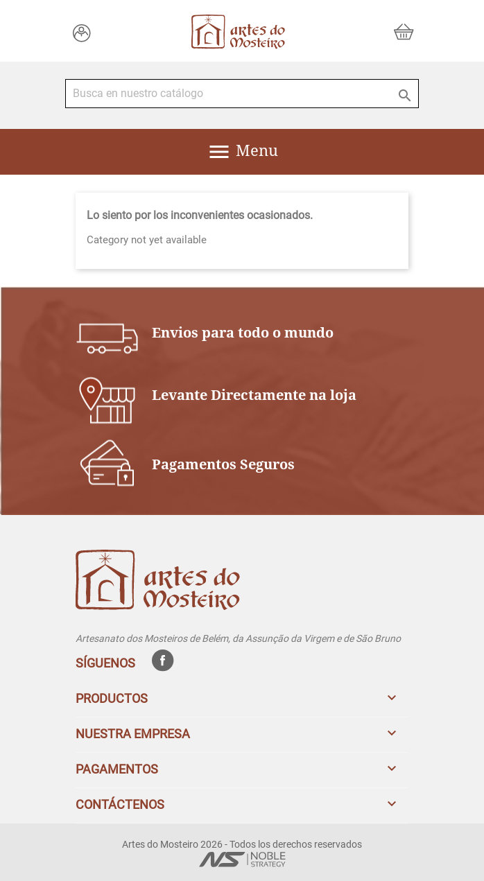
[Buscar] (242, 93)
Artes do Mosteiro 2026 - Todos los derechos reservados (242, 844)
